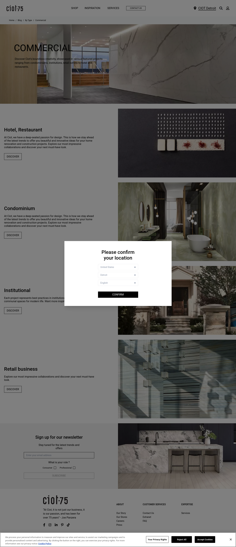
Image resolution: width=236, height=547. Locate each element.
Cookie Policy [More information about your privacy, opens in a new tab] (44, 544)
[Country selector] (118, 267)
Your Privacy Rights (157, 539)
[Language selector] (118, 283)
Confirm (118, 294)
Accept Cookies (205, 539)
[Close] (230, 539)
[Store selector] (118, 275)
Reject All (182, 539)
